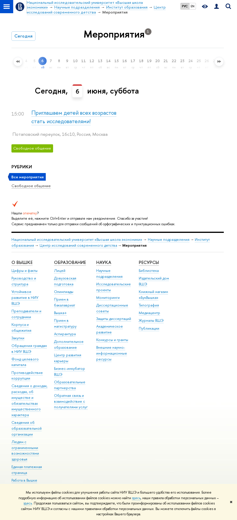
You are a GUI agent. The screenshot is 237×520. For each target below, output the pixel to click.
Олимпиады (63, 291)
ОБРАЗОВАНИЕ (70, 262)
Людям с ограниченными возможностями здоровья (25, 450)
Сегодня (23, 36)
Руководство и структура (23, 281)
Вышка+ (60, 312)
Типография (149, 305)
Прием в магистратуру (65, 323)
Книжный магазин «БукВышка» (153, 294)
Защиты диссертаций (113, 318)
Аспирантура (65, 333)
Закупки (17, 338)
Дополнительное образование (69, 344)
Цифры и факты (24, 270)
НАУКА (103, 262)
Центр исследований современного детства (78, 245)
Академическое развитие (109, 329)
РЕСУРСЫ (149, 262)
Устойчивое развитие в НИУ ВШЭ (24, 297)
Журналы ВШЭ (151, 320)
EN (192, 6)
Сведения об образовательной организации (26, 428)
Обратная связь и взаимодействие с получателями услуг (71, 401)
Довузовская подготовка (65, 281)
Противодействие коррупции (27, 375)
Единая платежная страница (26, 469)
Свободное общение (31, 185)
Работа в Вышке (24, 480)
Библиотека (149, 270)
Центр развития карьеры (67, 358)
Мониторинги (108, 297)
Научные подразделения (168, 239)
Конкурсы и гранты (112, 339)
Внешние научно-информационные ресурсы (111, 353)
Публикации (149, 328)
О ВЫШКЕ (22, 262)
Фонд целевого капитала (25, 362)
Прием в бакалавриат (64, 302)
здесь (136, 498)
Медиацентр (149, 312)
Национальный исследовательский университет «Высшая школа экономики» (76, 239)
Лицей (59, 270)
